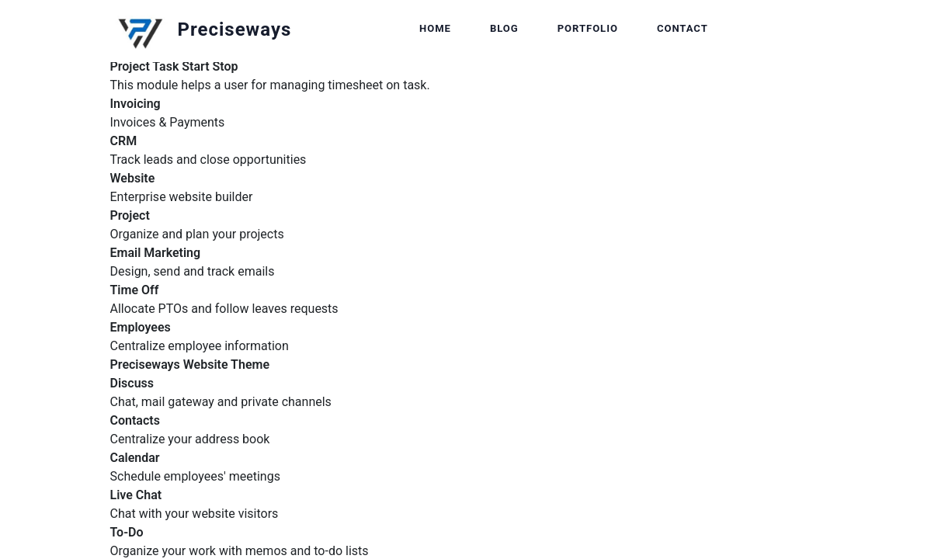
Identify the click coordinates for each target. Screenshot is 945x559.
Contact (682, 28)
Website (132, 178)
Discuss (132, 383)
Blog (504, 28)
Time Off (134, 290)
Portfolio (588, 28)
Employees (140, 327)
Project (130, 215)
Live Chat (136, 495)
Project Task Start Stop (174, 66)
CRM (123, 141)
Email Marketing (155, 252)
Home (435, 28)
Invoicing (135, 103)
